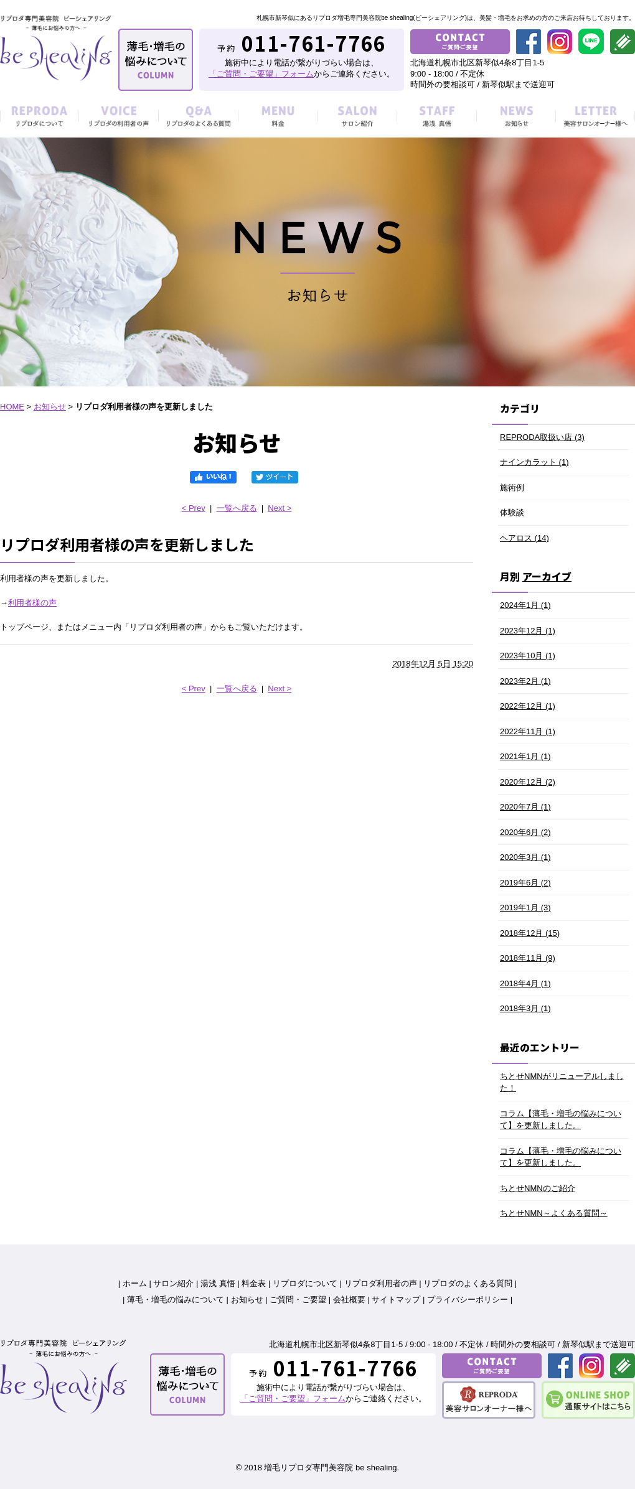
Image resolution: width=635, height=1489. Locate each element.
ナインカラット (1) (534, 462)
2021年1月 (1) (525, 756)
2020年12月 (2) (527, 782)
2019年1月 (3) (525, 907)
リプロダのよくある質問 (467, 1283)
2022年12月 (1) (527, 706)
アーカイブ (547, 576)
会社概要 (349, 1299)
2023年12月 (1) (527, 630)
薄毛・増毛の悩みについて (175, 1299)
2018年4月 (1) (525, 983)
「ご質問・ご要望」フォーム (261, 73)
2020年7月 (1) (525, 806)
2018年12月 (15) (530, 933)
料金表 (254, 1283)
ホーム (135, 1283)
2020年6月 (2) (525, 832)
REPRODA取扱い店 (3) (542, 437)
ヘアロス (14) (524, 538)
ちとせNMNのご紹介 (537, 1188)
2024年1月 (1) (525, 605)
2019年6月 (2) (525, 882)
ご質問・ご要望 (298, 1299)
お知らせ (50, 406)
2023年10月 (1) (527, 655)
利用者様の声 (32, 602)
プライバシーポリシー (467, 1299)
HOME (12, 406)
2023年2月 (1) (525, 681)
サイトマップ (396, 1299)
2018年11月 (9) (527, 958)
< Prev (193, 508)
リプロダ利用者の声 (380, 1283)
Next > (279, 508)
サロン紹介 (173, 1283)
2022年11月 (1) (527, 731)
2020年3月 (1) (525, 857)
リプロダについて (305, 1283)
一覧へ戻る (237, 508)
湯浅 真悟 (217, 1283)
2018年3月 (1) (525, 1008)
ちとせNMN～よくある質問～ (554, 1213)
